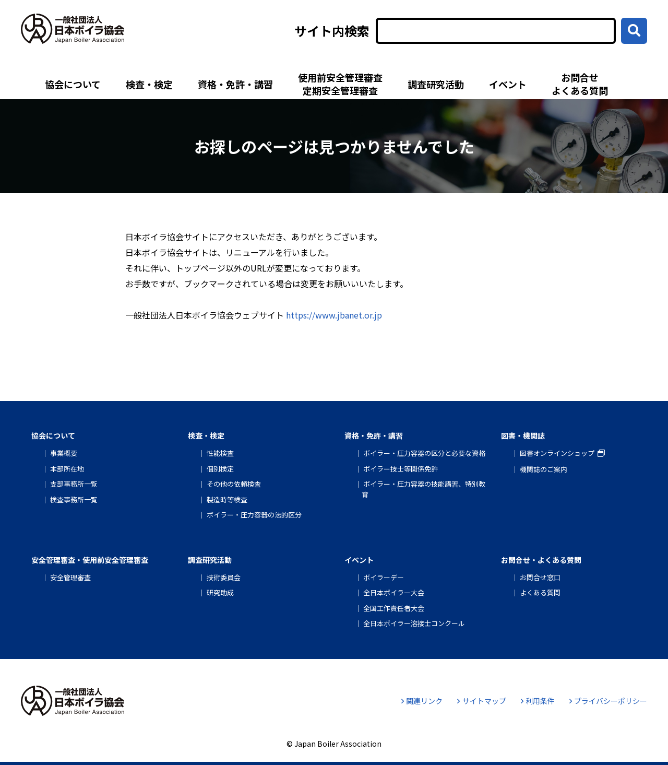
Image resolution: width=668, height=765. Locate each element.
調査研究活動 (436, 84)
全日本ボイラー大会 (393, 592)
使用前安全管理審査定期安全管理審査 (340, 83)
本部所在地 (67, 469)
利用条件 (538, 701)
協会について (73, 84)
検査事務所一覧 (74, 499)
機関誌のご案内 (543, 469)
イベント (508, 84)
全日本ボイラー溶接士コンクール (414, 623)
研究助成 (220, 592)
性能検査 (220, 453)
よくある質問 (540, 592)
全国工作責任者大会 (393, 608)
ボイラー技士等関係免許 (400, 469)
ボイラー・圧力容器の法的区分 (254, 515)
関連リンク (422, 701)
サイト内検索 (331, 31)
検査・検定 (149, 84)
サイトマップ (481, 701)
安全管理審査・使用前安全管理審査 (89, 560)
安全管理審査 (70, 577)
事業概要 (63, 453)
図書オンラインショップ (557, 453)
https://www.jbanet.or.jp (334, 315)
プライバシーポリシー (608, 701)
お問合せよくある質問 (580, 83)
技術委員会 (224, 577)
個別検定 (220, 469)
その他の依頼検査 (234, 484)
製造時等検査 (227, 499)
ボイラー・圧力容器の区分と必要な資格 (424, 453)
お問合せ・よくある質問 (541, 560)
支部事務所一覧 (74, 484)
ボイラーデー (383, 577)
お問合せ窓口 (540, 577)
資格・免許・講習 (235, 84)
